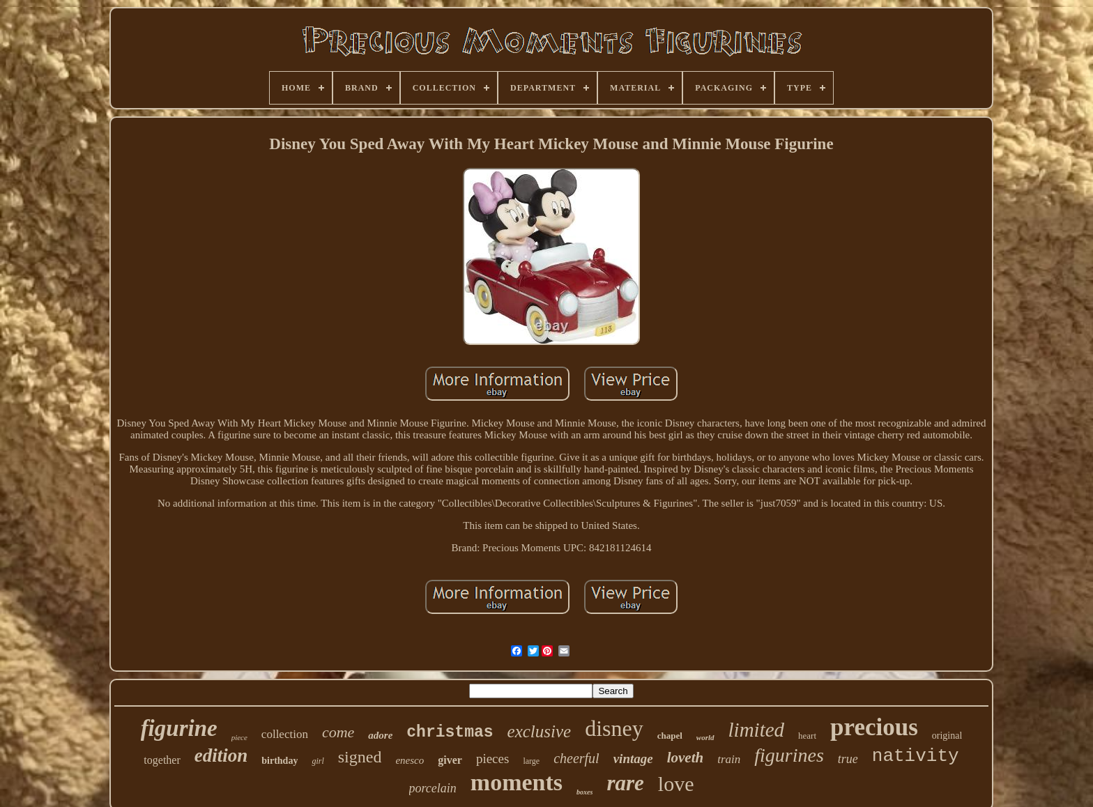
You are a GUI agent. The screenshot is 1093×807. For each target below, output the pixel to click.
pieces (492, 758)
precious (874, 727)
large (531, 761)
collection (284, 734)
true (848, 759)
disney (614, 728)
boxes (584, 792)
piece (239, 737)
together (162, 760)
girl (317, 761)
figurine (179, 728)
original (947, 735)
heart (807, 735)
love (676, 783)
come (338, 732)
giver (450, 760)
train (728, 759)
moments (517, 782)
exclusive (539, 731)
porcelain (433, 788)
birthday (279, 760)
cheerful (576, 758)
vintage (633, 758)
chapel (669, 735)
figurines (789, 755)
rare (624, 783)
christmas (449, 732)
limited (756, 729)
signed (360, 757)
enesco (409, 760)
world (705, 737)
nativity (915, 756)
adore (380, 735)
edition (221, 755)
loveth (685, 757)
